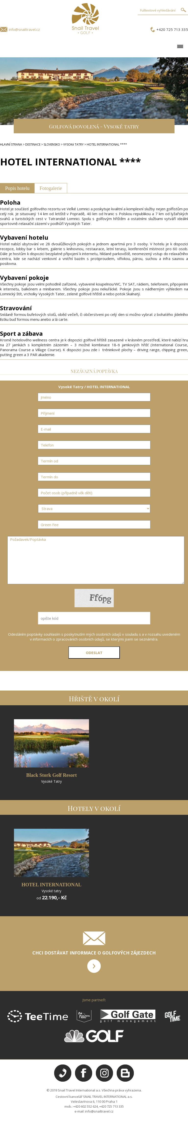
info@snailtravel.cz (24, 29)
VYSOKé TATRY (73, 144)
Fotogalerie (50, 188)
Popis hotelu (17, 188)
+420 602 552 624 (85, 1106)
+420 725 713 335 (172, 29)
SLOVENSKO (52, 144)
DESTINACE (32, 144)
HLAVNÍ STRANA (11, 144)
